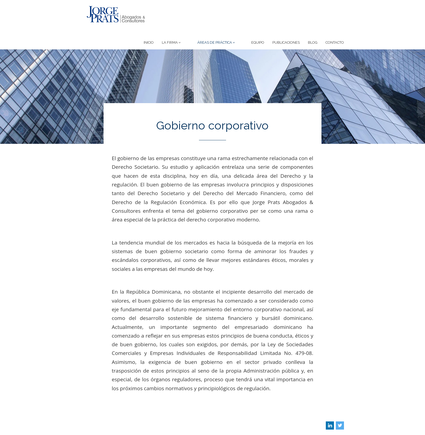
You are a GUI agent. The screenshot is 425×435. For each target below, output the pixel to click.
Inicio (165, 21)
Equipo (257, 21)
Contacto (335, 21)
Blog (312, 21)
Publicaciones (286, 21)
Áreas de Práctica (224, 21)
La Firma (187, 21)
